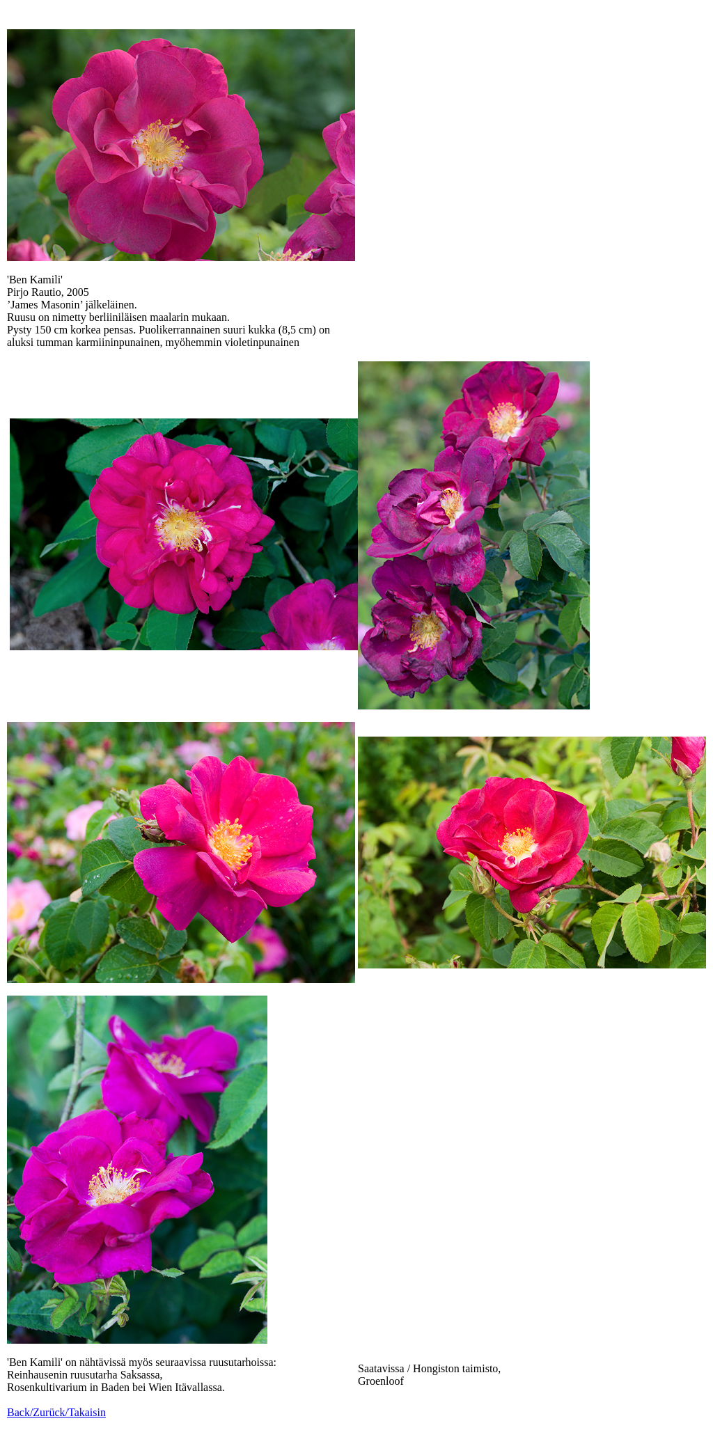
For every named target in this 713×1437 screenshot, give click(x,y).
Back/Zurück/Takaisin (56, 1412)
